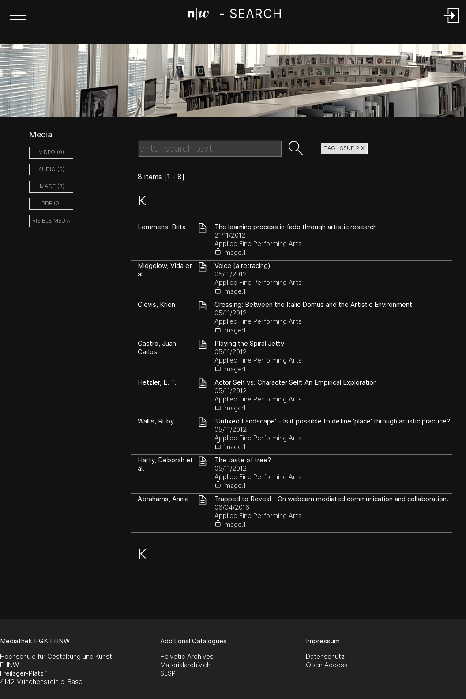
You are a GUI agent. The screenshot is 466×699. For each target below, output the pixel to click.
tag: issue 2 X (344, 148)
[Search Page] (235, 15)
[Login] (451, 23)
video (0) (51, 152)
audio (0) (51, 169)
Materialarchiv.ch (185, 665)
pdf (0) (51, 203)
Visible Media (51, 220)
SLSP (168, 673)
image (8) (51, 186)
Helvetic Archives (187, 656)
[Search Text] (210, 148)
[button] (17, 16)
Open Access (327, 665)
